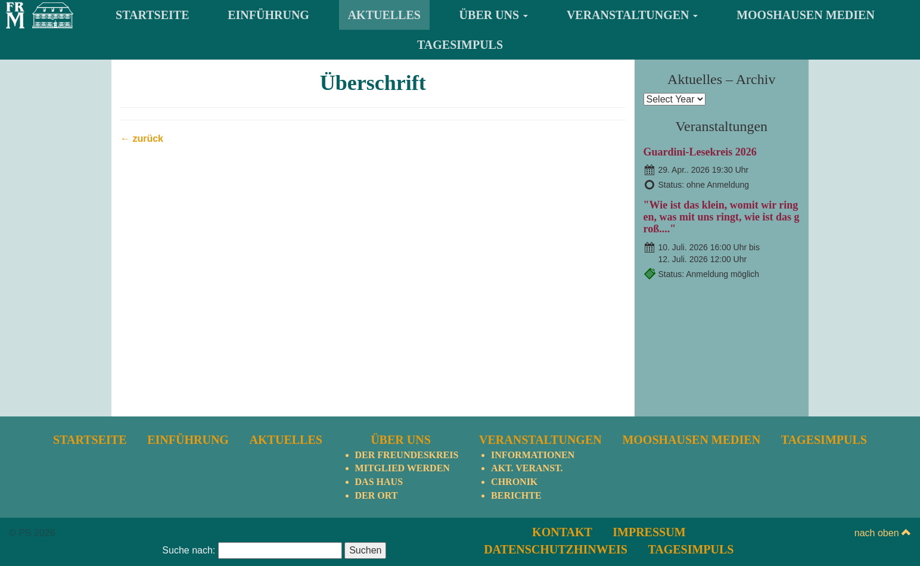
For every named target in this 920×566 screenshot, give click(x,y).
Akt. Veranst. (526, 468)
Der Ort (376, 495)
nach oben (882, 533)
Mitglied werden (402, 468)
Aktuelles (384, 14)
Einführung (268, 14)
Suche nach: (188, 550)
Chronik (514, 482)
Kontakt (562, 532)
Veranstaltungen (632, 14)
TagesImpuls (460, 44)
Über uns (494, 14)
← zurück (141, 138)
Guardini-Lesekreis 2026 (700, 152)
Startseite (152, 14)
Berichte (516, 495)
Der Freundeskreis (407, 455)
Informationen (532, 455)
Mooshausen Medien (805, 14)
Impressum (649, 532)
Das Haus (379, 482)
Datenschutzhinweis (555, 549)
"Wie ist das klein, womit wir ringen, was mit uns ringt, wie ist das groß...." (722, 217)
